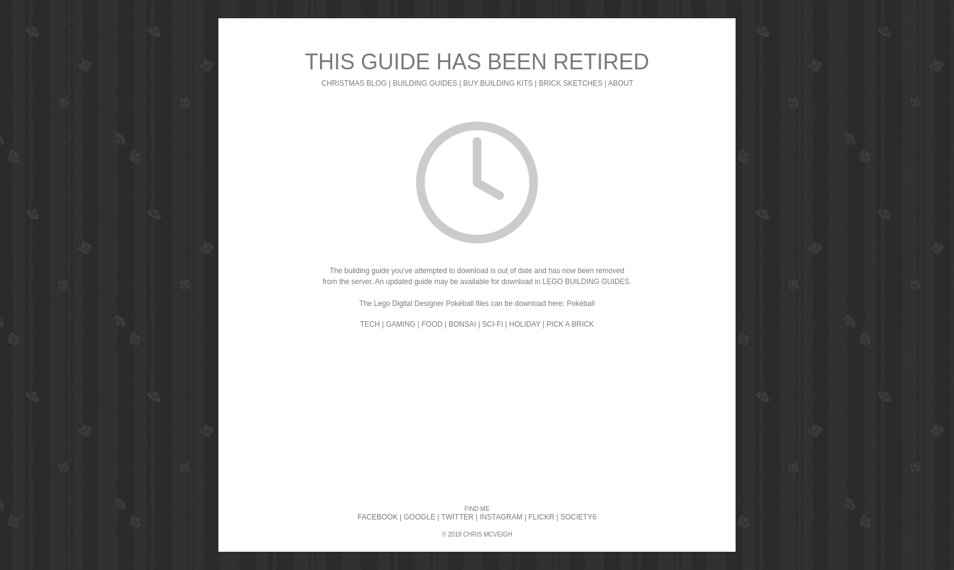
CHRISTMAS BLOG (353, 83)
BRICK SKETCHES (571, 83)
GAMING (401, 324)
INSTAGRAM (500, 517)
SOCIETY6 (578, 517)
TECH (370, 324)
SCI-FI (492, 324)
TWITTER (457, 517)
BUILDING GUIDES (424, 83)
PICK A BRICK (570, 324)
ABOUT (620, 83)
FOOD (432, 324)
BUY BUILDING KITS (497, 83)
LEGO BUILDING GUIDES (586, 281)
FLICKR (541, 517)
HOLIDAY (525, 324)
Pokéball (580, 303)
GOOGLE (420, 517)
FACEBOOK (378, 517)
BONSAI (462, 324)
